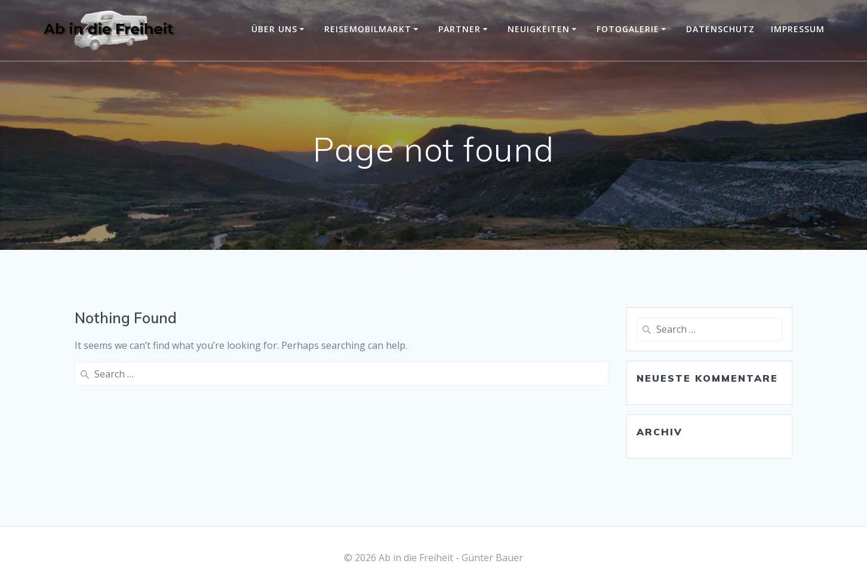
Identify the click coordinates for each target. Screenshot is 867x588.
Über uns (274, 29)
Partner (459, 29)
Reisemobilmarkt (367, 29)
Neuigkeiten (539, 29)
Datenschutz (720, 29)
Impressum (798, 29)
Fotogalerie (628, 29)
